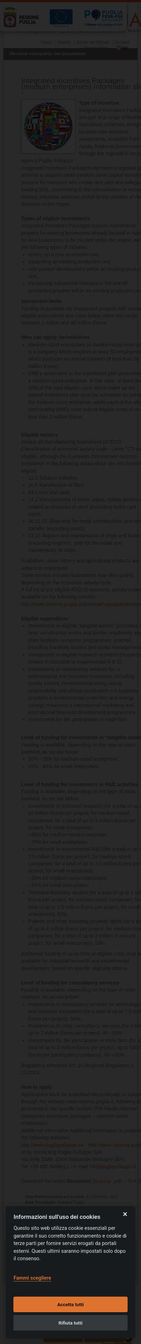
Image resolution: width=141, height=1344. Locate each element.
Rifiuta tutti (70, 1323)
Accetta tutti (70, 1304)
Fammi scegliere (32, 1278)
